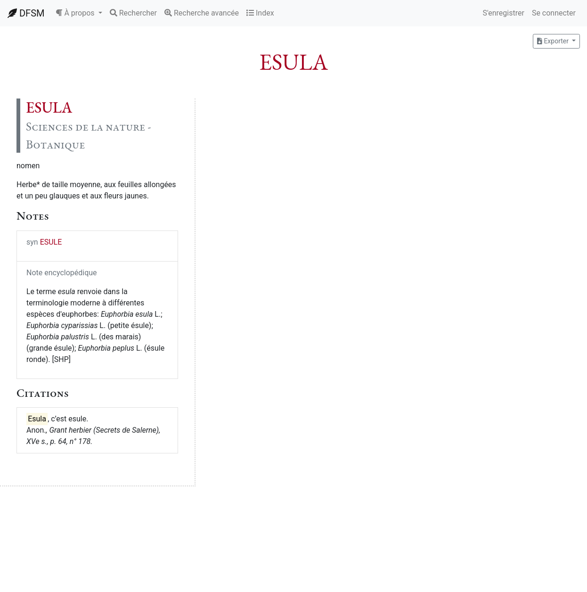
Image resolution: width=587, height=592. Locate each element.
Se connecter (554, 12)
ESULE (51, 242)
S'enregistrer (503, 12)
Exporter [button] (553, 41)
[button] (79, 13)
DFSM (26, 13)
